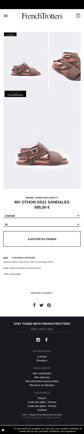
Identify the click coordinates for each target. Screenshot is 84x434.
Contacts (42, 410)
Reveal (6, 16)
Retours (42, 398)
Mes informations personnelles (42, 381)
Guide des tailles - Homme (42, 402)
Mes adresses (42, 377)
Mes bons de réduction (42, 385)
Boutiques (42, 360)
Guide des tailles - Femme (42, 406)
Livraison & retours (23, 258)
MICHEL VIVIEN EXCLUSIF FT (42, 197)
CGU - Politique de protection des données (42, 415)
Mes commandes (42, 373)
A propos (42, 356)
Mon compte (42, 368)
